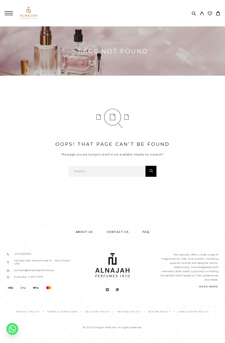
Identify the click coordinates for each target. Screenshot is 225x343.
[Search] (193, 14)
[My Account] (202, 14)
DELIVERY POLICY (98, 311)
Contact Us (118, 232)
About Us (84, 232)
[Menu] (9, 13)
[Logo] (29, 13)
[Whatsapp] (117, 290)
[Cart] (218, 14)
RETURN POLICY (159, 311)
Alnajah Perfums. (105, 327)
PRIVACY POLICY (28, 311)
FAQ (146, 232)
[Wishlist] (210, 14)
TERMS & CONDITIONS (62, 311)
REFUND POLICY (129, 311)
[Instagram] (107, 290)
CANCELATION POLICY (193, 311)
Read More (208, 286)
